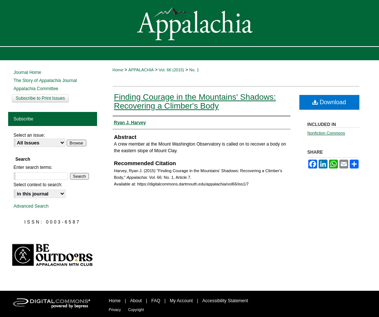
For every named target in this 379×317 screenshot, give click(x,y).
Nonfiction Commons (326, 133)
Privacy (115, 310)
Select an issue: (29, 135)
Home (118, 70)
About (136, 300)
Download (329, 102)
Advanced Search (31, 206)
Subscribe (23, 119)
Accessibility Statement (225, 300)
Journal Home (27, 72)
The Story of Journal (45, 80)
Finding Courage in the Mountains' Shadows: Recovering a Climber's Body (195, 101)
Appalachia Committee (36, 88)
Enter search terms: (33, 167)
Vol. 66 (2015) (171, 70)
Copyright (136, 310)
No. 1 (194, 70)
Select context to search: (38, 184)
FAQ (155, 300)
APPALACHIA (141, 70)
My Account (181, 300)
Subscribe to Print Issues (40, 98)
